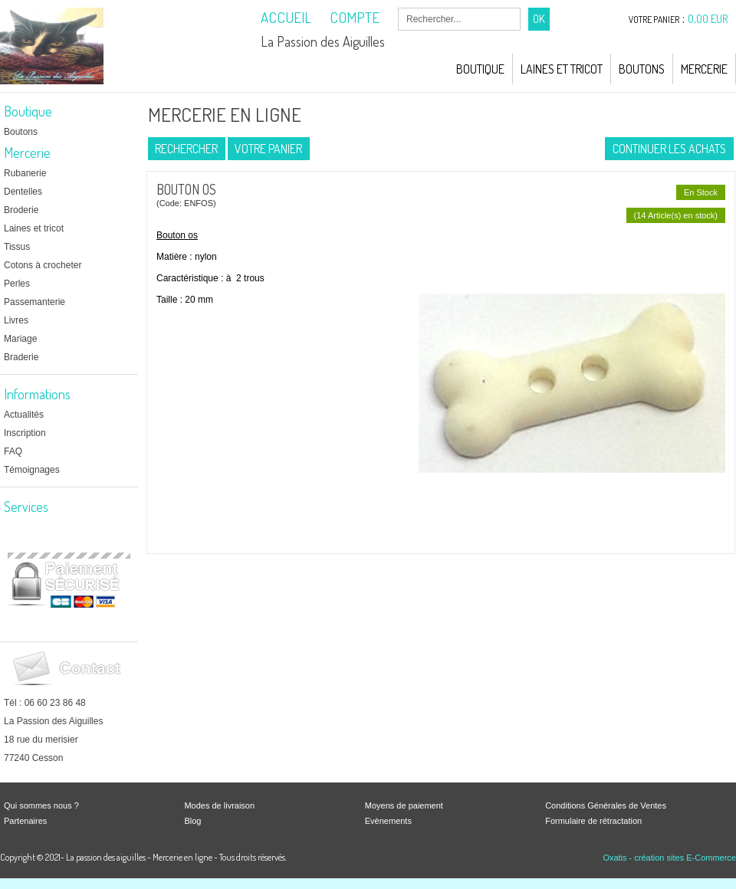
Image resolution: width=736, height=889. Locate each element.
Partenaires (25, 820)
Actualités (24, 414)
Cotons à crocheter (42, 265)
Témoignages (32, 469)
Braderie (21, 357)
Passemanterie (34, 302)
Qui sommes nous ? (41, 805)
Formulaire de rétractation (593, 820)
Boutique (480, 69)
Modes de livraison (219, 805)
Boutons (642, 69)
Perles (17, 283)
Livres (16, 320)
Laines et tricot (34, 228)
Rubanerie (25, 173)
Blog (192, 820)
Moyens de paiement (404, 805)
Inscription (25, 433)
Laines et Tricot (562, 69)
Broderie (21, 210)
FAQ (13, 451)
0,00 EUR (708, 18)
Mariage (20, 338)
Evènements (388, 820)
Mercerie (704, 69)
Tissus (17, 246)
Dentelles (23, 191)
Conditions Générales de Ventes (605, 805)
